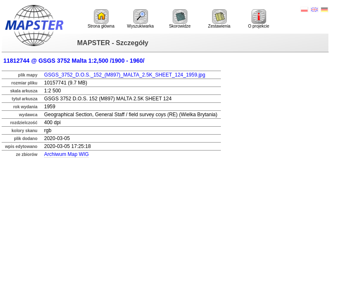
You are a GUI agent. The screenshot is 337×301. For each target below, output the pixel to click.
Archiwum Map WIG (66, 154)
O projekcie (259, 18)
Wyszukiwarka (140, 18)
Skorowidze (180, 18)
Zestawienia (219, 18)
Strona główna (101, 18)
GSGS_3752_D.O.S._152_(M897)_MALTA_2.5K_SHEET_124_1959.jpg (124, 75)
